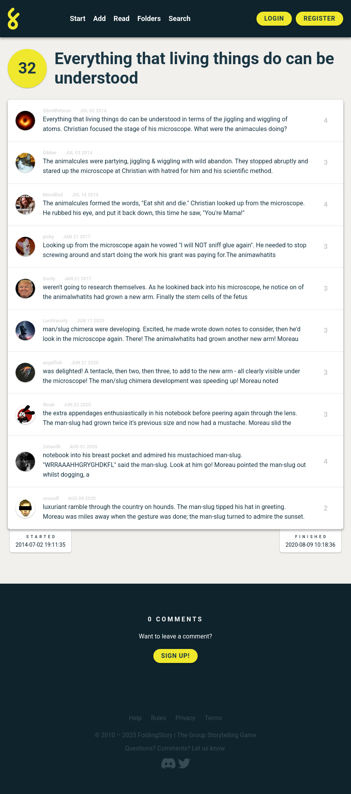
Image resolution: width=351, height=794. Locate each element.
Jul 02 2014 (93, 111)
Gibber (50, 153)
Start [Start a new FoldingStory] (78, 18)
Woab (48, 404)
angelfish (52, 363)
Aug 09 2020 (82, 498)
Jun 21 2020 (84, 363)
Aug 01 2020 (83, 446)
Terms (213, 718)
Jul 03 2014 (79, 153)
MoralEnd (53, 195)
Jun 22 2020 (77, 404)
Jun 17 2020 (90, 321)
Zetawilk (52, 446)
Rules (158, 718)
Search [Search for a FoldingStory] (179, 18)
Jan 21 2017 (76, 237)
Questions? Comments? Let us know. (175, 748)
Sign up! (175, 655)
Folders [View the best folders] (149, 18)
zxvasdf (51, 498)
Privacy (186, 718)
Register (319, 18)
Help (135, 718)
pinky (48, 237)
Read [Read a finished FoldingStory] (122, 18)
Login (274, 18)
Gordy (49, 279)
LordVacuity (55, 321)
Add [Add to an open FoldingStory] (99, 18)
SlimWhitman (57, 111)
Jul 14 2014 (85, 195)
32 (27, 68)
